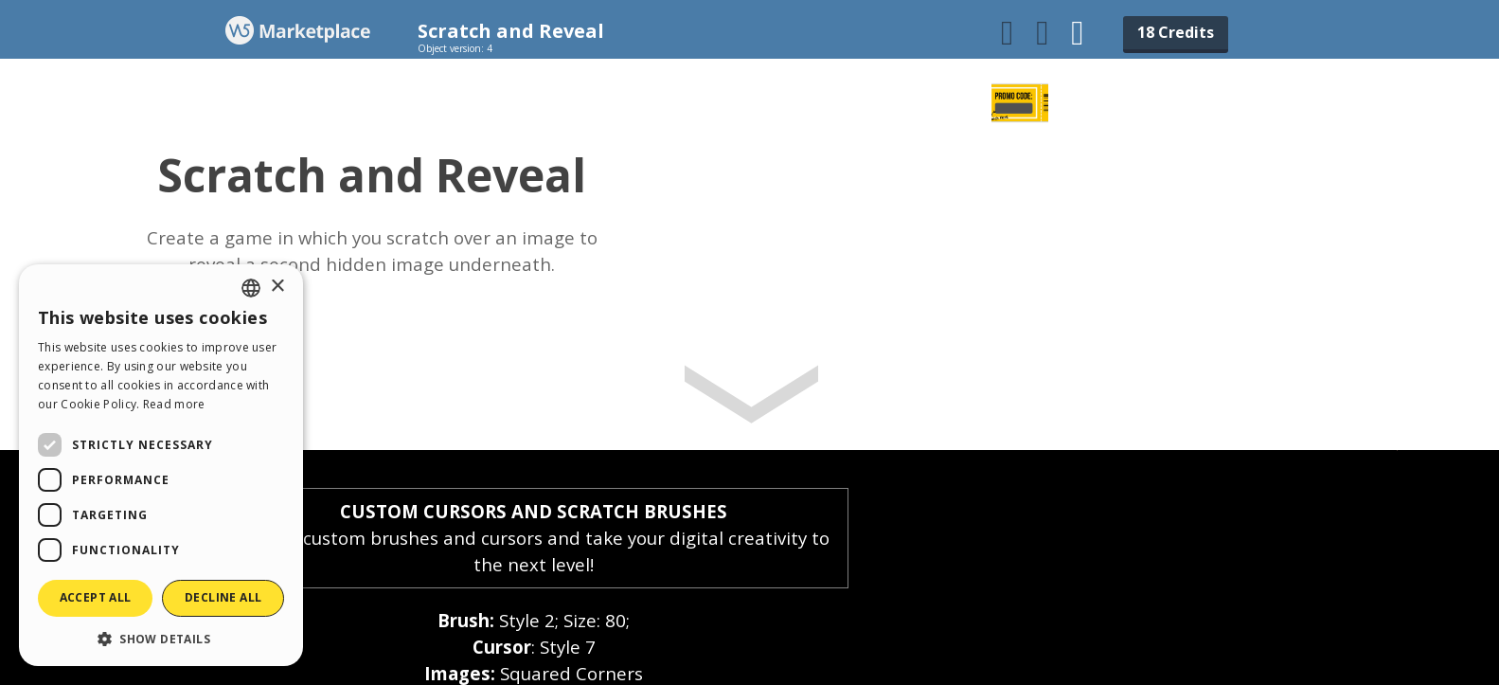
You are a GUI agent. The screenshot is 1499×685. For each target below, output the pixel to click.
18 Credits (1175, 32)
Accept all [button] (96, 597)
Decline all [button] (223, 597)
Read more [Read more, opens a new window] (174, 404)
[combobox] (250, 288)
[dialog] (161, 465)
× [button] (277, 286)
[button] (161, 638)
